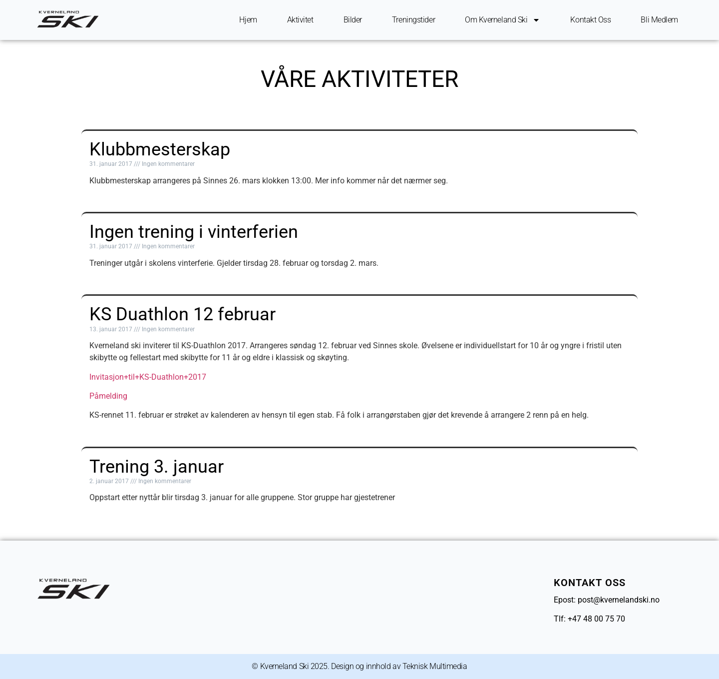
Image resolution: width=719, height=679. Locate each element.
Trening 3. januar (156, 466)
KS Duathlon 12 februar (182, 314)
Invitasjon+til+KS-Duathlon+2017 (147, 377)
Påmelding (108, 396)
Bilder (353, 19)
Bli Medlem (659, 19)
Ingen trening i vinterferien (193, 231)
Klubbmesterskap (159, 149)
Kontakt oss (590, 19)
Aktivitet (300, 19)
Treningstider (413, 19)
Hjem (248, 19)
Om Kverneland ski (502, 20)
